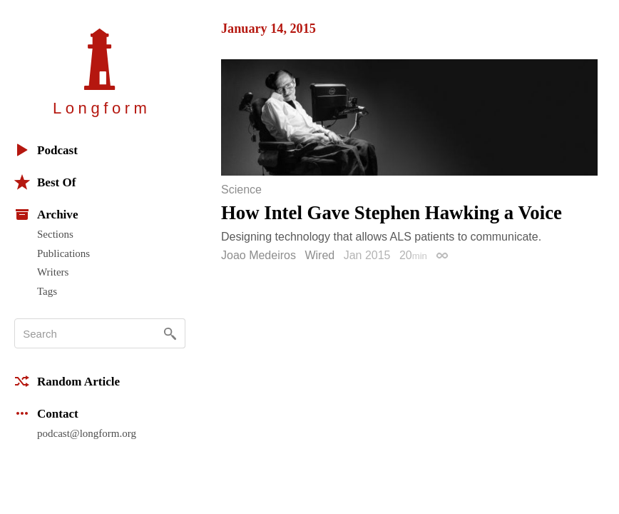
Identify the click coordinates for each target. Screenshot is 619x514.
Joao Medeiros (258, 255)
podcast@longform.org (86, 433)
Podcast (46, 150)
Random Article (67, 381)
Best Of (45, 182)
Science (241, 190)
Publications (63, 253)
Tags (47, 291)
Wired (319, 255)
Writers (52, 272)
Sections (55, 234)
